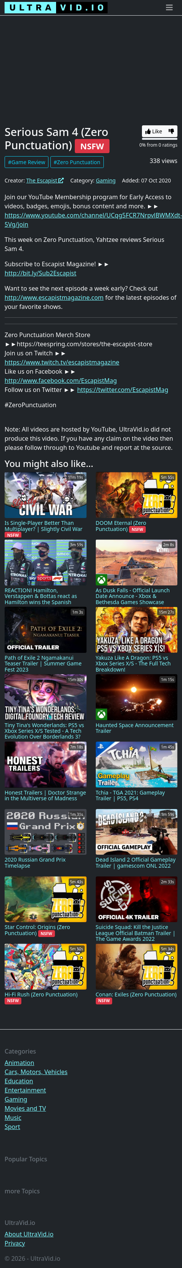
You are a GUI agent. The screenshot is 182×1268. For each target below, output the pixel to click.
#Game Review (26, 162)
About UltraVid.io (29, 1234)
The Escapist (45, 180)
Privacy (15, 1243)
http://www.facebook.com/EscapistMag (61, 380)
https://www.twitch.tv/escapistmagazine (62, 362)
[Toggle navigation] (169, 7)
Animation (19, 1063)
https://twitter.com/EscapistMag (122, 389)
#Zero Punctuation (77, 162)
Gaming (106, 180)
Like (153, 131)
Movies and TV (25, 1108)
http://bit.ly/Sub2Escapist (40, 273)
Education (19, 1081)
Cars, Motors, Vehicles (36, 1072)
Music (13, 1117)
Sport (12, 1126)
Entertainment (25, 1090)
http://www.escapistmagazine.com (54, 297)
